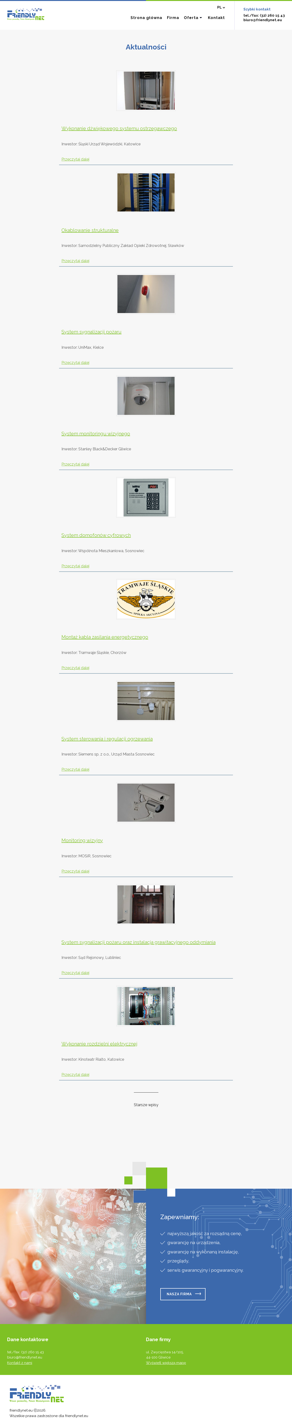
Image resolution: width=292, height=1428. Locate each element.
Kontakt (216, 17)
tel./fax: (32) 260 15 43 (264, 15)
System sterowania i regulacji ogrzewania (107, 739)
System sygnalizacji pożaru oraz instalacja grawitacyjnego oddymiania (138, 942)
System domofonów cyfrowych (96, 535)
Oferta (191, 17)
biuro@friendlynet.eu (262, 20)
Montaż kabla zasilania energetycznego (104, 637)
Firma (173, 17)
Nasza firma (179, 1294)
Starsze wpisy (146, 1105)
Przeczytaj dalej (75, 159)
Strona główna (146, 17)
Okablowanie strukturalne (90, 230)
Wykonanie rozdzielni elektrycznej (99, 1044)
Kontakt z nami (19, 1363)
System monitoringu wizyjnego (95, 434)
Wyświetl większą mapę (166, 1363)
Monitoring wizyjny (82, 840)
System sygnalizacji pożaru (91, 332)
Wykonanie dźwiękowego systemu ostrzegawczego (119, 128)
